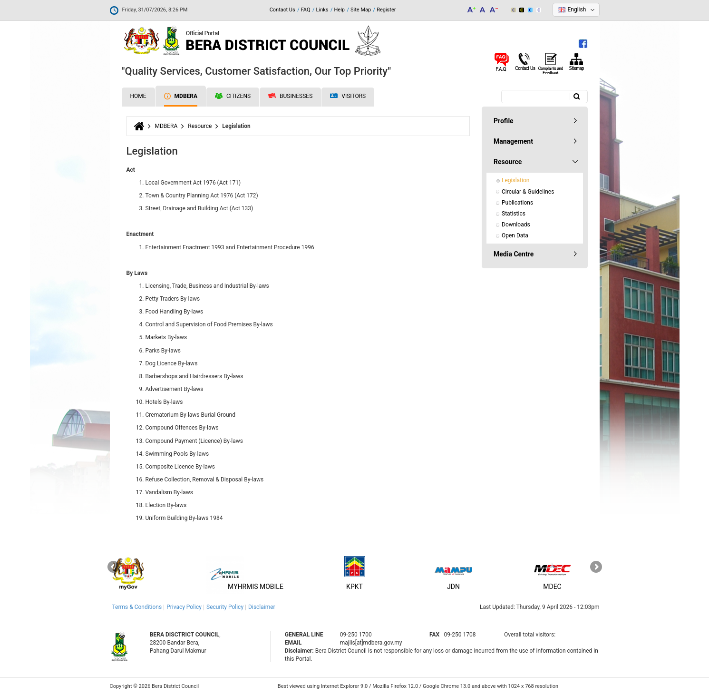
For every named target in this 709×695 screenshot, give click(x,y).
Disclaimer (261, 607)
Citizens (233, 96)
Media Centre (514, 254)
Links (322, 10)
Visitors (348, 96)
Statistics (513, 213)
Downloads (516, 224)
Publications (517, 202)
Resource (200, 126)
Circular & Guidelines (528, 191)
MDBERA (180, 96)
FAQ (306, 10)
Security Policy (224, 607)
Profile (504, 121)
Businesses (290, 96)
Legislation (515, 180)
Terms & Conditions (137, 607)
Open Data (515, 235)
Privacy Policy (184, 607)
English (577, 9)
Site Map (360, 10)
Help (339, 10)
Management (513, 141)
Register (386, 10)
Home (138, 96)
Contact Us (282, 10)
